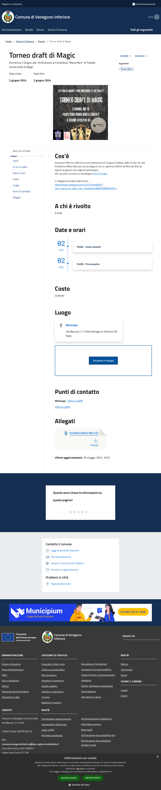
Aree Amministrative (12, 669)
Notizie (124, 664)
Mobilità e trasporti (51, 702)
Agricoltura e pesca (91, 697)
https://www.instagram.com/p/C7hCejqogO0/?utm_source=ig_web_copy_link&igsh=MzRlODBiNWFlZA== (86, 186)
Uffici (4, 675)
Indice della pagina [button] (21, 151)
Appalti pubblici (49, 686)
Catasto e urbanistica (52, 691)
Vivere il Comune (25, 41)
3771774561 (100, 173)
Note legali (86, 730)
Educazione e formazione (94, 664)
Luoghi (124, 690)
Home (8, 41)
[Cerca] (155, 17)
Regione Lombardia (12, 4)
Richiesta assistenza (52, 735)
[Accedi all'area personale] (143, 4)
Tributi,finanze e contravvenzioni (98, 675)
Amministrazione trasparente (96, 719)
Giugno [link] (109, 163)
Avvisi (124, 675)
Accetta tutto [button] (68, 778)
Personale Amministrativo (15, 691)
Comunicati (126, 669)
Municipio (72, 325)
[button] (80, 784)
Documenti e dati (11, 697)
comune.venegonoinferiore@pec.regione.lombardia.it (30, 744)
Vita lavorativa (49, 675)
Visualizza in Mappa (103, 360)
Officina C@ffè (75, 401)
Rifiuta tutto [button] (93, 778)
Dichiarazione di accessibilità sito (98, 735)
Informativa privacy (91, 724)
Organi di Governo (11, 664)
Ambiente (86, 680)
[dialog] (80, 772)
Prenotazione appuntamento (56, 719)
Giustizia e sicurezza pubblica (96, 669)
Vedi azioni (142, 56)
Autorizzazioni (88, 691)
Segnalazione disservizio (54, 724)
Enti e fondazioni (10, 680)
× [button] (157, 757)
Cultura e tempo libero (53, 669)
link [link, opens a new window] (109, 771)
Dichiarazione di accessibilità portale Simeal (96, 743)
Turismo (45, 697)
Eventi (41, 41)
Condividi (126, 56)
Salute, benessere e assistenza (97, 686)
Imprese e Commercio (52, 680)
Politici (5, 686)
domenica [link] (97, 163)
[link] (100, 173)
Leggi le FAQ (47, 730)
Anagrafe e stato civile (53, 664)
